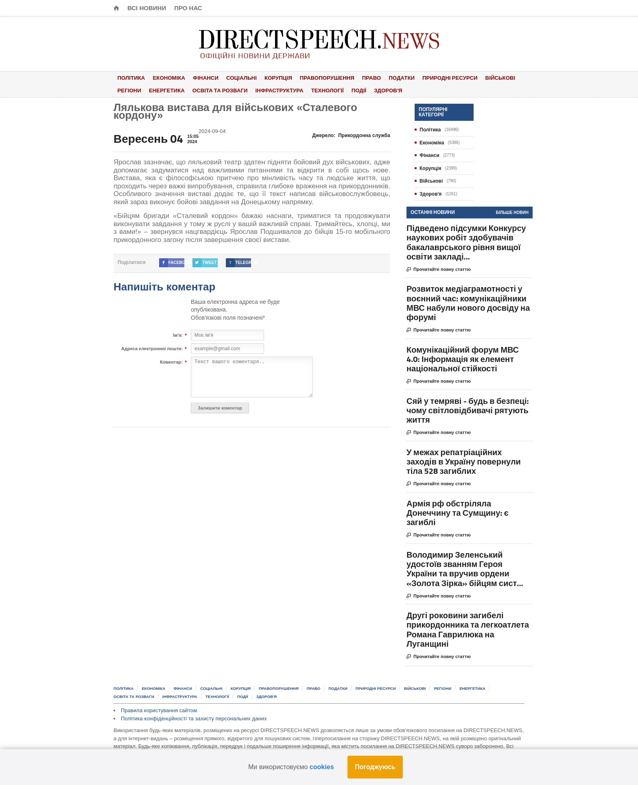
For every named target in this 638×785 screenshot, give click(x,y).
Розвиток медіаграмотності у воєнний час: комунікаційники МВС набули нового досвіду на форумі (468, 301)
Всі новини (146, 7)
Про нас (188, 7)
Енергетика (164, 89)
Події (350, 89)
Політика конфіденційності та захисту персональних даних (193, 717)
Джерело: (351, 134)
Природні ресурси (433, 77)
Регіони (128, 89)
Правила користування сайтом (158, 709)
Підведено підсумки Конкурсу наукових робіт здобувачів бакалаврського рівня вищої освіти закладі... (466, 241)
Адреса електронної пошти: (152, 348)
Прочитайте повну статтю (438, 268)
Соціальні (234, 77)
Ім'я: (178, 334)
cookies (322, 766)
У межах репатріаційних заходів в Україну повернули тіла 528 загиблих (463, 460)
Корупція (269, 77)
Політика (130, 77)
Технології (321, 89)
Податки (386, 77)
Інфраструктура (274, 89)
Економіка (166, 77)
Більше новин (512, 211)
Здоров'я (376, 89)
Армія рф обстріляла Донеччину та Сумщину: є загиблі (457, 511)
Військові (482, 77)
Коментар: (171, 361)
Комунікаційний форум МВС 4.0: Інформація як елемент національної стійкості (462, 357)
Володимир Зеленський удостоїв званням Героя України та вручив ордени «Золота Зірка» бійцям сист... (464, 567)
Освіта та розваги (215, 89)
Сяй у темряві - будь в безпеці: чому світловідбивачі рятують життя (467, 409)
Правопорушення (316, 77)
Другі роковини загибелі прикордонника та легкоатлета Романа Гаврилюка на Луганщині (467, 628)
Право (359, 77)
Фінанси (200, 77)
